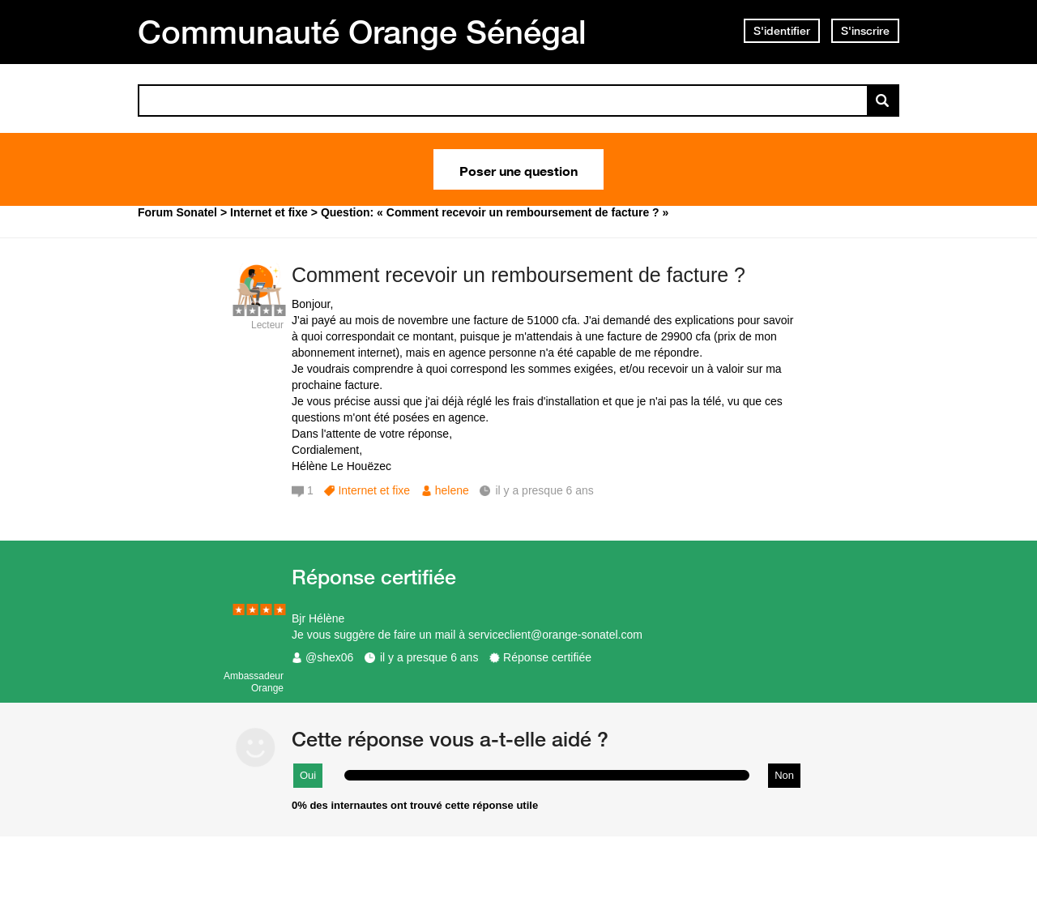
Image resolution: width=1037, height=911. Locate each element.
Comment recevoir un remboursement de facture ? (518, 274)
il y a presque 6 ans (429, 657)
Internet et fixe (374, 490)
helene (452, 490)
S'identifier (781, 31)
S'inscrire (865, 31)
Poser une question (518, 169)
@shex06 (329, 657)
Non (784, 775)
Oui (308, 775)
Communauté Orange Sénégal (362, 31)
